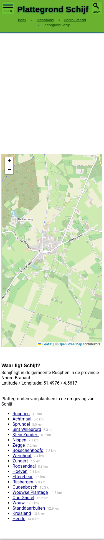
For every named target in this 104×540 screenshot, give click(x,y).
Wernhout (22, 455)
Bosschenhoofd (28, 450)
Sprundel (21, 424)
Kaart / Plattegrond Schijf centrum (51, 250)
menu (8, 8)
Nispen (19, 440)
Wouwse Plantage (30, 492)
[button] (9, 161)
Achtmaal (21, 419)
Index (22, 20)
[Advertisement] (52, 93)
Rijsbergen (22, 482)
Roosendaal (24, 466)
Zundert (20, 461)
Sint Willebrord (26, 429)
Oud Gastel (23, 497)
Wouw (18, 502)
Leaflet (45, 344)
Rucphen (21, 413)
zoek (96, 12)
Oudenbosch (24, 487)
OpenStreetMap (70, 344)
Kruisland (21, 513)
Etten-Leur (22, 476)
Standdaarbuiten (28, 508)
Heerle (18, 518)
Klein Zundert (25, 434)
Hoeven (19, 471)
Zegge (18, 445)
